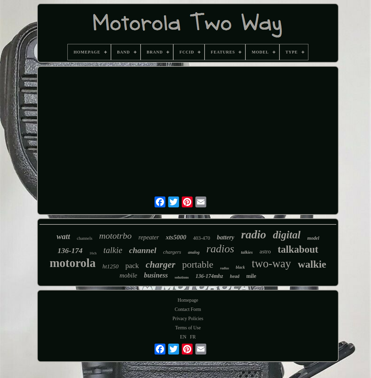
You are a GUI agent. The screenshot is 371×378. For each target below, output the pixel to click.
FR (193, 337)
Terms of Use (187, 327)
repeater (149, 237)
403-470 (201, 238)
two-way (271, 263)
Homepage (188, 300)
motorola (73, 263)
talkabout (298, 249)
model (313, 238)
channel (142, 250)
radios (220, 248)
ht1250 (110, 266)
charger (160, 264)
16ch (92, 253)
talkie (113, 250)
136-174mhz (209, 276)
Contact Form (188, 309)
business (156, 275)
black (240, 267)
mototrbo (115, 236)
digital (287, 235)
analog (193, 252)
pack (132, 266)
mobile (128, 275)
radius (224, 268)
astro (265, 251)
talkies (247, 252)
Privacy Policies (188, 318)
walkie (312, 264)
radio (253, 234)
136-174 (70, 250)
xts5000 (176, 237)
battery (225, 237)
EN (183, 337)
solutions (182, 277)
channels (84, 238)
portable (197, 264)
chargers (172, 252)
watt (63, 236)
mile (251, 276)
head (234, 276)
